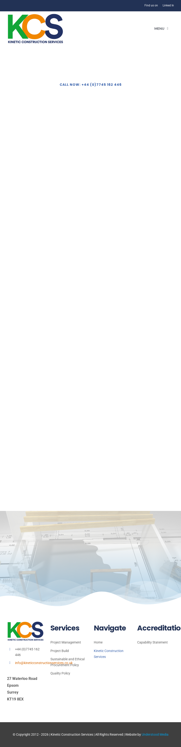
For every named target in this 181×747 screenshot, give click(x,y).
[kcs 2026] (35, 15)
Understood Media (155, 734)
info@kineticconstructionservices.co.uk (44, 663)
